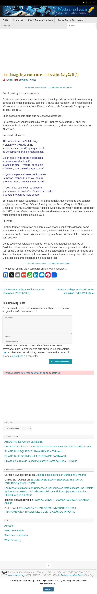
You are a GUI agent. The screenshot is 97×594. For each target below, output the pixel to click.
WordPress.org (12, 540)
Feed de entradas (14, 530)
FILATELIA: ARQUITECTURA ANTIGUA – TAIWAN (33, 451)
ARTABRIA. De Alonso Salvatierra (23, 441)
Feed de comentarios (16, 535)
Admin (9, 80)
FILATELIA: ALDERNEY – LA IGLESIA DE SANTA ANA (35, 456)
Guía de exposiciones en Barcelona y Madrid (60, 474)
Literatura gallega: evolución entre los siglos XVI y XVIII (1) (23, 291)
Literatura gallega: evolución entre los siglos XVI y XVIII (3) (74, 291)
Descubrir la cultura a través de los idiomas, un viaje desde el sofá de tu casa (47, 446)
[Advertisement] (48, 49)
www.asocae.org (16, 575)
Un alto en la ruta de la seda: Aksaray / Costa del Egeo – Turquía (40, 461)
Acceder (9, 525)
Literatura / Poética (26, 80)
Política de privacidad (71, 575)
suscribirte (17, 356)
